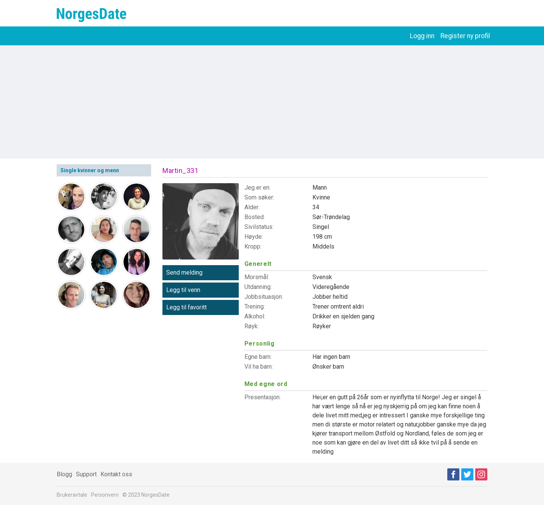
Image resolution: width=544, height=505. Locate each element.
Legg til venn (183, 289)
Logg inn (422, 36)
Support (86, 474)
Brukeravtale (72, 495)
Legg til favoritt (186, 307)
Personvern (105, 495)
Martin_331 (180, 171)
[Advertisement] (272, 102)
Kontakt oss (116, 474)
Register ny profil (465, 36)
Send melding (184, 272)
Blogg (64, 474)
